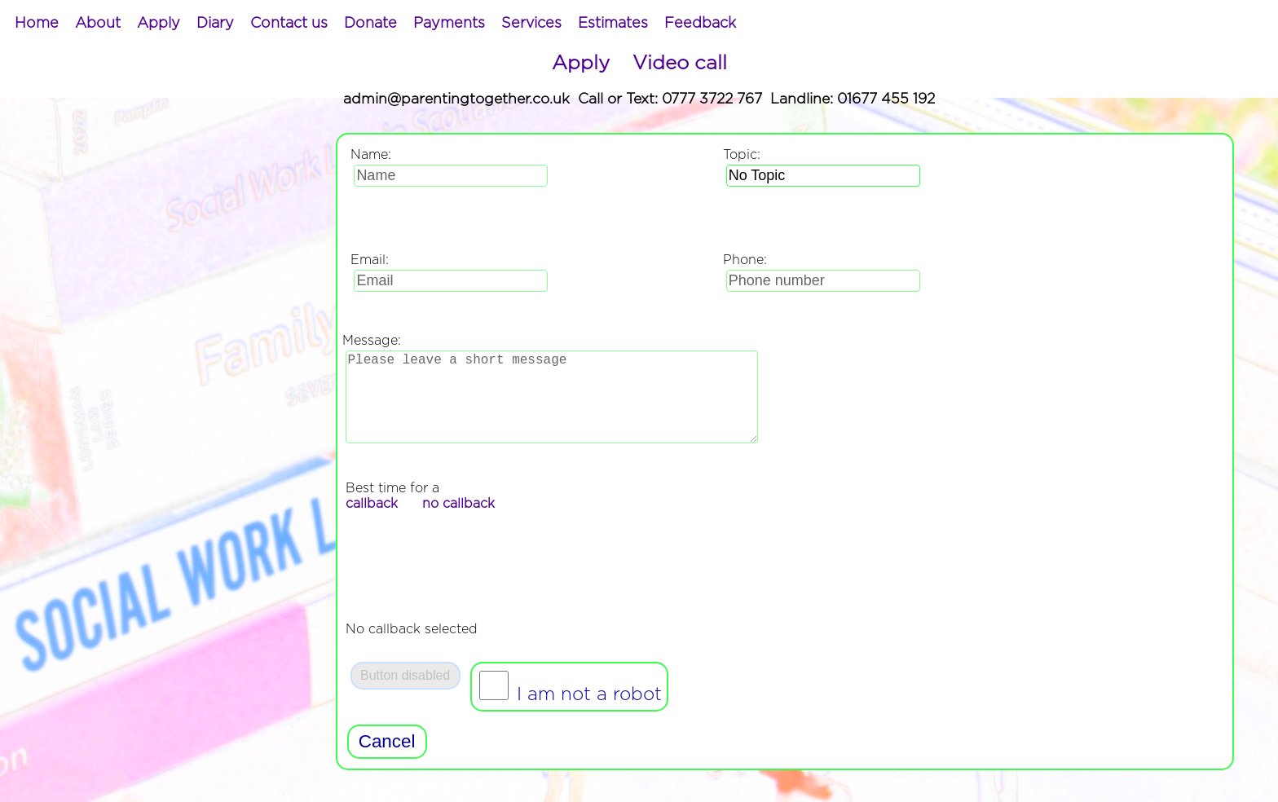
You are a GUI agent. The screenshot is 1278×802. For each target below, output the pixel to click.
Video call (679, 63)
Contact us (289, 23)
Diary (215, 23)
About (98, 23)
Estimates (613, 23)
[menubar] (375, 24)
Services (531, 23)
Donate (370, 23)
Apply (158, 23)
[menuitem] (37, 24)
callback (372, 523)
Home (37, 23)
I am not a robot (586, 714)
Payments (449, 23)
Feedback (700, 23)
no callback (458, 523)
